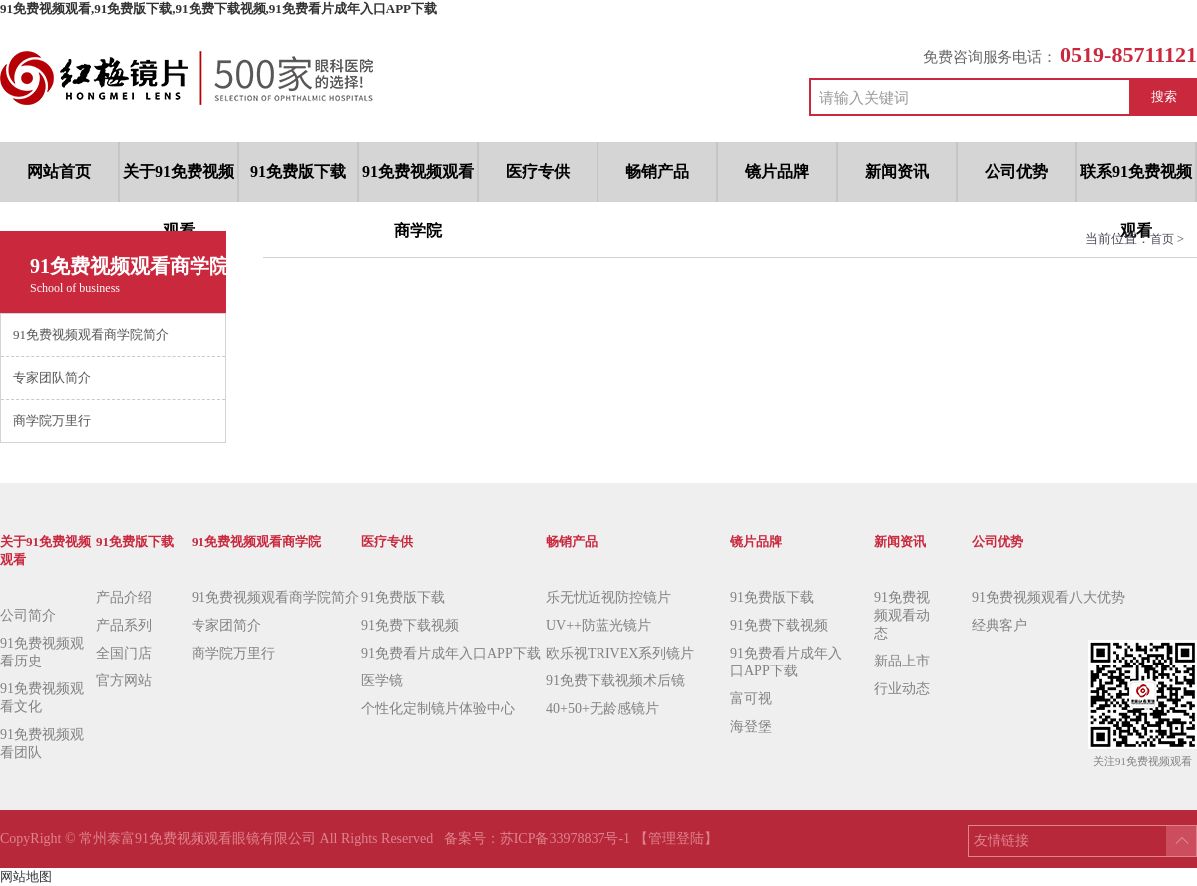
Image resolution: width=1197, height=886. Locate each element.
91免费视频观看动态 (902, 615)
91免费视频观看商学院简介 (275, 597)
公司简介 (28, 615)
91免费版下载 (403, 597)
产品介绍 (124, 597)
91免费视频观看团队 (42, 743)
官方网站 (124, 680)
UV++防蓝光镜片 (598, 625)
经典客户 (999, 625)
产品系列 (124, 625)
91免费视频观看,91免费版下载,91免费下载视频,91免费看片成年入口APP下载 (218, 8)
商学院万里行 (233, 653)
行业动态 (902, 688)
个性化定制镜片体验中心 (438, 708)
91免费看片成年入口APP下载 (451, 653)
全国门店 (124, 653)
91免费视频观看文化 (42, 697)
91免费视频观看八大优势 (1048, 597)
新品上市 (902, 661)
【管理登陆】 (676, 838)
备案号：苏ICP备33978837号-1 (539, 838)
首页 (1163, 239)
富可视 (751, 698)
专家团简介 (226, 625)
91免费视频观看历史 (42, 652)
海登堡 (751, 726)
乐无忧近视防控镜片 (608, 597)
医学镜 (382, 680)
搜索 (1164, 96)
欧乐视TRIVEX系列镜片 (620, 653)
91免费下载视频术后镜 (615, 680)
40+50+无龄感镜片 (602, 708)
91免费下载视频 (410, 625)
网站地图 (26, 876)
